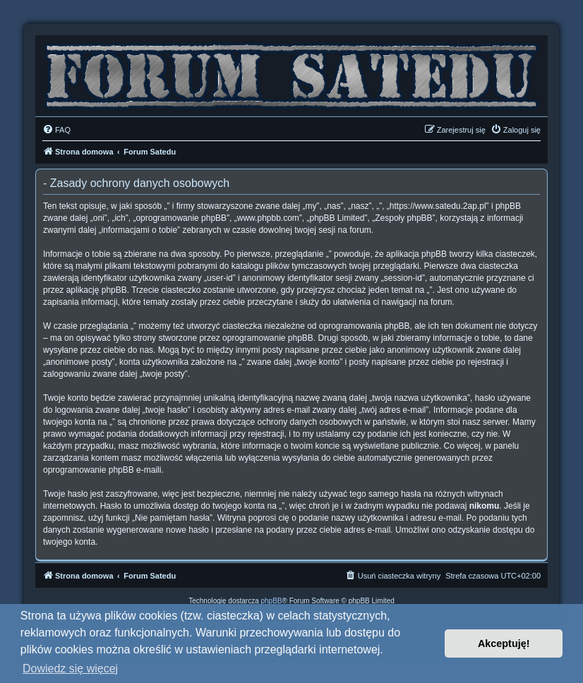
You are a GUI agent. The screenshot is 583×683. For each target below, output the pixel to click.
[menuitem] (56, 129)
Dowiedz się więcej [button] (70, 669)
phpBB (271, 601)
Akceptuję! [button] (504, 643)
